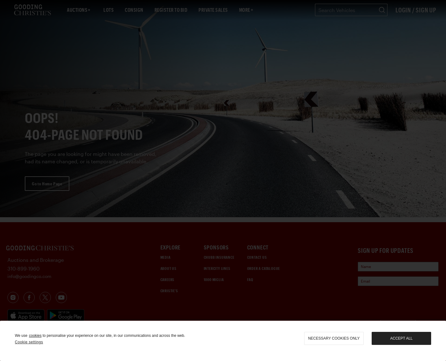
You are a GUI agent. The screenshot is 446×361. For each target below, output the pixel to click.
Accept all (401, 338)
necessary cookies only (334, 338)
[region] (223, 341)
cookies (35, 335)
